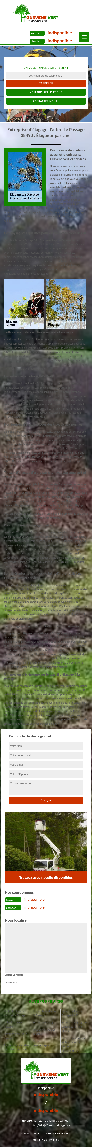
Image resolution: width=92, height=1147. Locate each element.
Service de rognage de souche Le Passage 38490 (74, 1027)
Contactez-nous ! (46, 101)
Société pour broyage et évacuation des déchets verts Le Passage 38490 (74, 1044)
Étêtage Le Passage (43, 1022)
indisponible (60, 33)
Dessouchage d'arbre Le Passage (45, 1013)
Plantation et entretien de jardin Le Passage (17, 1047)
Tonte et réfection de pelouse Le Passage (15, 1013)
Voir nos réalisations (46, 92)
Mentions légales (46, 1140)
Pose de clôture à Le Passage (44, 1032)
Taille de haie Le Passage (13, 1024)
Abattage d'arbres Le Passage (15, 1036)
